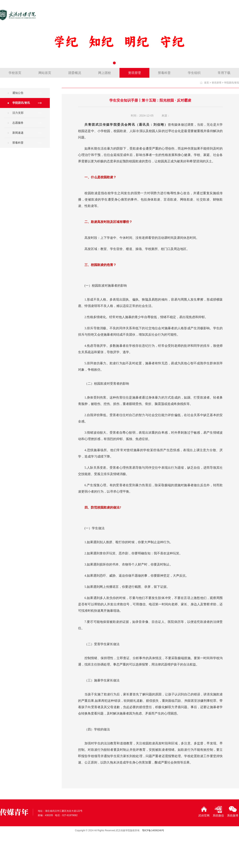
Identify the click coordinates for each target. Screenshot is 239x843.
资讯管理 (134, 72)
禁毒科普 (164, 72)
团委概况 (74, 72)
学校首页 (15, 72)
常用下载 (224, 72)
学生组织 (194, 72)
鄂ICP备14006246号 (153, 830)
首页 (206, 82)
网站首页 (44, 72)
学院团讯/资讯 (231, 82)
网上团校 (104, 72)
